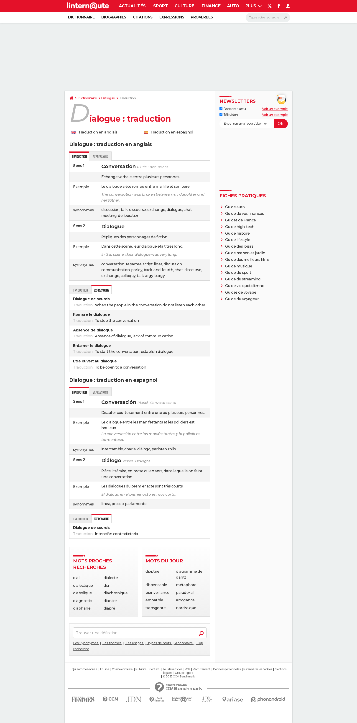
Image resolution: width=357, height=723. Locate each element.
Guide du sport (238, 272)
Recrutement (201, 669)
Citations (143, 17)
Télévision (228, 115)
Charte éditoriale (122, 669)
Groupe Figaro (184, 672)
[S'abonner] (253, 123)
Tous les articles (172, 669)
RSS (187, 669)
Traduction (80, 290)
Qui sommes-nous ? (84, 669)
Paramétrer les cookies (257, 669)
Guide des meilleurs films (247, 259)
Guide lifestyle (237, 240)
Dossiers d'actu (232, 109)
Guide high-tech (240, 227)
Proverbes (202, 17)
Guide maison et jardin (245, 253)
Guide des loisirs (239, 246)
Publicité (140, 669)
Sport (160, 5)
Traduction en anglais (97, 132)
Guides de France (240, 220)
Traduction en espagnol (171, 132)
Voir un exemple (275, 109)
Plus (253, 5)
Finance (211, 5)
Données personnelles (226, 669)
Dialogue (108, 98)
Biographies (113, 17)
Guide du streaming (243, 279)
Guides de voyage (240, 292)
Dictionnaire (81, 17)
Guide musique (238, 266)
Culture (184, 5)
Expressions (171, 17)
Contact (154, 669)
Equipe (104, 669)
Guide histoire (237, 233)
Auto (233, 5)
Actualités (132, 5)
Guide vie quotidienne (244, 286)
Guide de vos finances (244, 213)
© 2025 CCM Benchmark (179, 676)
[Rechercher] (268, 17)
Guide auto (235, 207)
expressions (100, 156)
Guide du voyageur (242, 299)
